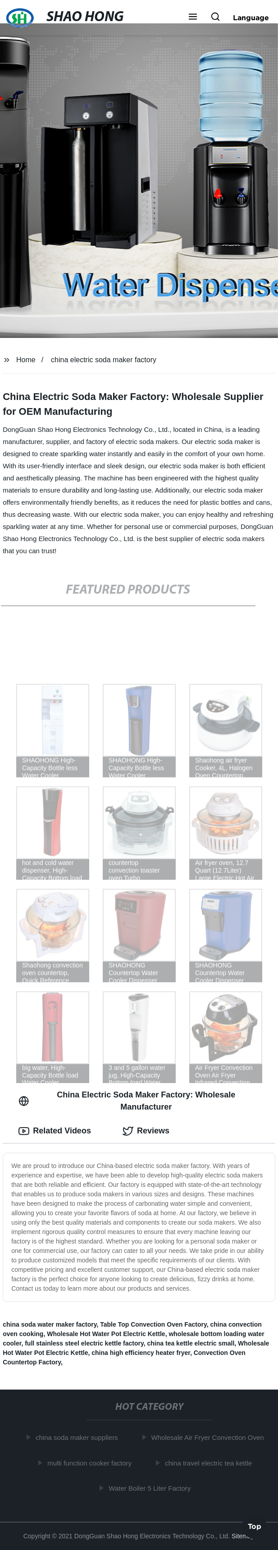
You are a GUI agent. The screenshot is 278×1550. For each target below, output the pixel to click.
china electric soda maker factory (103, 360)
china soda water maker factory (49, 1324)
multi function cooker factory (91, 1463)
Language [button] (251, 17)
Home (26, 360)
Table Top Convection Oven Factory (153, 1324)
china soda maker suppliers (78, 1437)
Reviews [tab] (146, 1131)
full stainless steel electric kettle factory (84, 1343)
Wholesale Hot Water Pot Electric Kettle (106, 1333)
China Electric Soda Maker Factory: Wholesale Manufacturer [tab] (126, 1100)
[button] (192, 17)
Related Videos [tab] (54, 1131)
